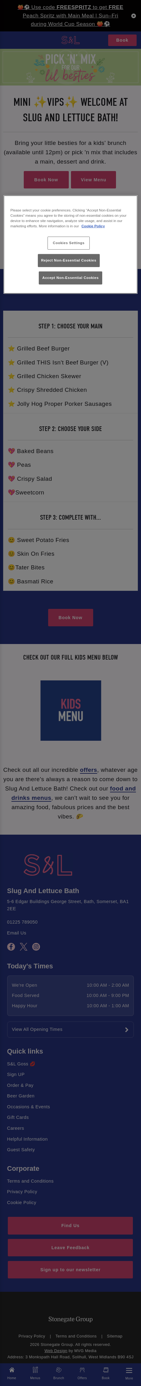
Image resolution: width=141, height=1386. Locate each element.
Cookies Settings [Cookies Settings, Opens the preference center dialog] (68, 243)
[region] (70, 244)
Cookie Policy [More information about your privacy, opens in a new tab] (93, 226)
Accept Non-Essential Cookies (70, 278)
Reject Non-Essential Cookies (69, 260)
